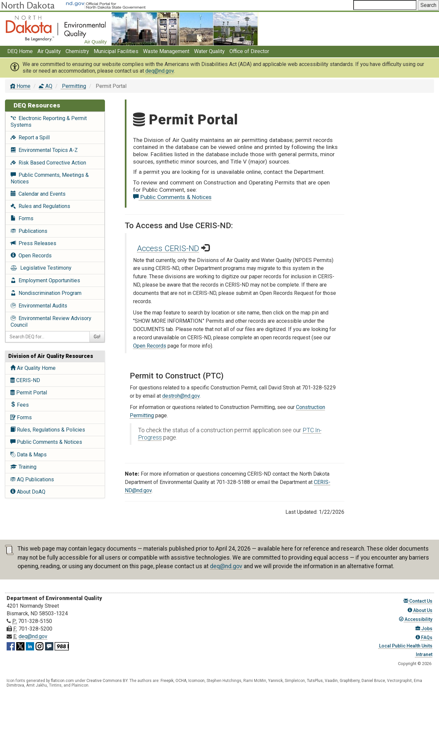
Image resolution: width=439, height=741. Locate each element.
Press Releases (33, 243)
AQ (45, 86)
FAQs (423, 637)
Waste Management (166, 51)
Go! (97, 336)
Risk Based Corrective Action (48, 163)
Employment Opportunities (45, 280)
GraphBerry (350, 680)
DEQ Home (20, 51)
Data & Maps (28, 454)
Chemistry (77, 51)
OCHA (180, 680)
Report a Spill (30, 137)
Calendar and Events (38, 194)
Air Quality (49, 51)
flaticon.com (62, 680)
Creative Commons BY (106, 680)
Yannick (275, 680)
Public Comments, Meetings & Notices (50, 178)
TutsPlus (315, 680)
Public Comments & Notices (46, 442)
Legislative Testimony (41, 268)
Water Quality (209, 51)
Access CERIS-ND (168, 248)
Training (23, 467)
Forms (22, 218)
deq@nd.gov (159, 71)
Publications (29, 231)
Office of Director (249, 51)
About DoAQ (27, 492)
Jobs (423, 628)
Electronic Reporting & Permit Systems (49, 121)
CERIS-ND (25, 380)
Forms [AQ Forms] (21, 417)
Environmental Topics (44, 150)
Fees (19, 405)
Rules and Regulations (40, 206)
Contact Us (418, 601)
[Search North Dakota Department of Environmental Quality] (384, 5)
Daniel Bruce (373, 680)
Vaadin (331, 680)
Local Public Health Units (405, 645)
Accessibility (415, 619)
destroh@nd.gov (181, 396)
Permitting (73, 86)
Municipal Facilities (116, 51)
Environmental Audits (39, 306)
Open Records (31, 255)
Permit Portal (28, 392)
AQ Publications (32, 479)
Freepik (167, 680)
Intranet (423, 654)
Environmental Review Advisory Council (51, 321)
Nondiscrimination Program (46, 293)
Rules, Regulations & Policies (47, 430)
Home (20, 86)
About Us (420, 610)
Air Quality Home (33, 368)
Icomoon (196, 680)
